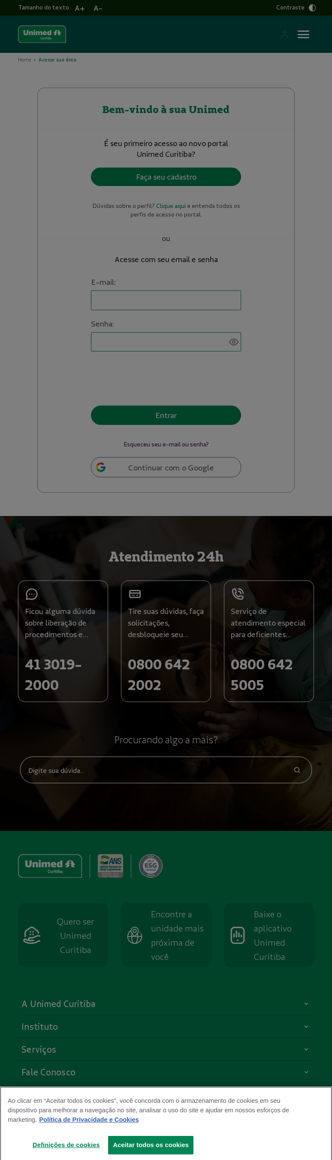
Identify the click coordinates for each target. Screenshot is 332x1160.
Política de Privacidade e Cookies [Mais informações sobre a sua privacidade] (89, 1126)
